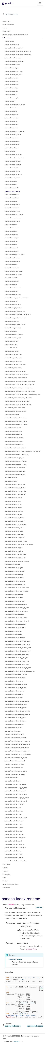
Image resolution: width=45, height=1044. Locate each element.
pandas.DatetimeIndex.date (14, 594)
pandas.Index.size (11, 94)
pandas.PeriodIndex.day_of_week (16, 788)
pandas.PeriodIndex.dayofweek (15, 784)
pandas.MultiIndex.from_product (15, 491)
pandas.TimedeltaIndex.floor (14, 764)
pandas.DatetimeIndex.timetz (14, 601)
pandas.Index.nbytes (12, 88)
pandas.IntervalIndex (12, 414)
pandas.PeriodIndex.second (14, 834)
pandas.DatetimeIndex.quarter (15, 628)
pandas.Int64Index (11, 344)
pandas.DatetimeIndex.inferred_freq (17, 664)
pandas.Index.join (11, 284)
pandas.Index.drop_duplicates (15, 131)
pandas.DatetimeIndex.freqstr (15, 638)
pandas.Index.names (12, 84)
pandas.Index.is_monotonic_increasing (18, 51)
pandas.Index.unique (12, 208)
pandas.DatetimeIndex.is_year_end (16, 658)
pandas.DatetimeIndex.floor (14, 694)
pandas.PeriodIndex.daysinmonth (16, 801)
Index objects (7, 38)
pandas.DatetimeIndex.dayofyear (16, 604)
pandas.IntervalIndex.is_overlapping (17, 454)
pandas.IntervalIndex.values (14, 444)
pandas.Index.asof (11, 301)
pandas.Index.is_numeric (13, 174)
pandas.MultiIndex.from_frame (15, 494)
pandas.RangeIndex (11, 341)
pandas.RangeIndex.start (13, 354)
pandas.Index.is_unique (13, 58)
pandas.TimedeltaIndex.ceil (14, 768)
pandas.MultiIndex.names (13, 498)
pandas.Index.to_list (11, 251)
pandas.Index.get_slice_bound (15, 324)
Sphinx (16, 1041)
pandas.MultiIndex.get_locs (14, 551)
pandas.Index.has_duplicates (14, 61)
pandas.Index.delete (11, 124)
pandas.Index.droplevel (12, 221)
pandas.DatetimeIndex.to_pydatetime (17, 714)
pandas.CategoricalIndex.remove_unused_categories (22, 394)
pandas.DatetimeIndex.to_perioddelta (17, 711)
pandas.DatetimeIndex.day (14, 574)
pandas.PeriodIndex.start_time (15, 837)
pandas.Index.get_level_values (15, 318)
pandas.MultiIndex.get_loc (13, 548)
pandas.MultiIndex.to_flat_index (15, 524)
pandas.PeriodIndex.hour (13, 814)
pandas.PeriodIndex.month (14, 824)
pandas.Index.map (11, 244)
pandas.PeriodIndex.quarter (14, 828)
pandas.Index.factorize (12, 141)
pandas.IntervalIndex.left (13, 428)
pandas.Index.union (11, 291)
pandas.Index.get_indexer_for (15, 311)
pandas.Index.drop (11, 128)
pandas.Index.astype (12, 238)
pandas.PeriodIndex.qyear (13, 831)
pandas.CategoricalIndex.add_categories (18, 388)
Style (4, 877)
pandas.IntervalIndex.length (14, 441)
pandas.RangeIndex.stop (13, 358)
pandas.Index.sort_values (13, 274)
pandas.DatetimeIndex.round (14, 691)
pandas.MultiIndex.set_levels (14, 518)
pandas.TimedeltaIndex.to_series (16, 758)
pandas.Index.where (11, 198)
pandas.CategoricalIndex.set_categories (18, 398)
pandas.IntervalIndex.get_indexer (16, 461)
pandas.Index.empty (11, 98)
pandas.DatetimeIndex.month (14, 571)
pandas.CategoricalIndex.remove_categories (20, 391)
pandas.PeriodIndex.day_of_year (16, 794)
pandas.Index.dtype (11, 68)
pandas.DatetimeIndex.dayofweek (16, 618)
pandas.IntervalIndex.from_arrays (16, 418)
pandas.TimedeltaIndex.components (17, 747)
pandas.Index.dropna (12, 228)
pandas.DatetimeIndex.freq (14, 634)
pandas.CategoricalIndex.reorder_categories (19, 384)
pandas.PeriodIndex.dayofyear (15, 791)
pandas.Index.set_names (13, 218)
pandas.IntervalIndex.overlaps (15, 471)
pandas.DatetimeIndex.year (14, 568)
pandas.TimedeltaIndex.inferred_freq (17, 751)
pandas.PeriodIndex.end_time (15, 804)
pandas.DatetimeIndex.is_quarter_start (18, 647)
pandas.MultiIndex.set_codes (14, 521)
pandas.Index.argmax (12, 118)
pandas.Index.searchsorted (14, 271)
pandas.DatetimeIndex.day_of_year (17, 608)
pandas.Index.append (12, 281)
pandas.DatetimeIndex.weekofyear (16, 611)
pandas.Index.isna (11, 231)
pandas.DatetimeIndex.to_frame (15, 721)
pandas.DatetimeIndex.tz (13, 631)
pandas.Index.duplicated (13, 134)
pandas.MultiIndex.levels (13, 501)
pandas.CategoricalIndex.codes (15, 371)
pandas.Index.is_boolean (13, 154)
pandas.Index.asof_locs (13, 304)
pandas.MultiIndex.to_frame (14, 528)
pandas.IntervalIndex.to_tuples (15, 474)
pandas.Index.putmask (12, 204)
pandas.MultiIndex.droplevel (14, 534)
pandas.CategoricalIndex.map (15, 408)
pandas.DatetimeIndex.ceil (14, 698)
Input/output (6, 21)
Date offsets (7, 864)
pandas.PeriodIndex (11, 777)
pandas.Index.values (12, 44)
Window (5, 867)
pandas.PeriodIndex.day (13, 781)
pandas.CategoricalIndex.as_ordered (17, 401)
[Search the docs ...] (22, 14)
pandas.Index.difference (13, 294)
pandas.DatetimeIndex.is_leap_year (17, 661)
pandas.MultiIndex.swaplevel (14, 538)
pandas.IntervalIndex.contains (15, 468)
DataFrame (6, 31)
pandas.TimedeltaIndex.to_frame (16, 771)
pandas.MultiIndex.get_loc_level (15, 554)
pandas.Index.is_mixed (12, 171)
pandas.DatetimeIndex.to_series (15, 718)
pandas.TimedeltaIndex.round (15, 761)
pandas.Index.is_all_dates (13, 74)
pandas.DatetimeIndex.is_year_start (17, 654)
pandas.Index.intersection (13, 288)
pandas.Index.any (11, 111)
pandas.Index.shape (11, 78)
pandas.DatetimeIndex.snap (14, 681)
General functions (8, 24)
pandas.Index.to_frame (12, 261)
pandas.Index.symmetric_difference (17, 298)
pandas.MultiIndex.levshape (14, 511)
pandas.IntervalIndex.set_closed (15, 464)
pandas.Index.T (10, 101)
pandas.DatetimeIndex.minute (15, 581)
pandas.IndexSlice (11, 481)
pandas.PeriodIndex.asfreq (14, 854)
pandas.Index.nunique (12, 211)
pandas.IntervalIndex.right (13, 431)
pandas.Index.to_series (12, 258)
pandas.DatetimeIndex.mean (14, 724)
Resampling (6, 874)
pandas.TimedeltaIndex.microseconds (17, 741)
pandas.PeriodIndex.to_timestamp (16, 861)
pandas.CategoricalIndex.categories (17, 374)
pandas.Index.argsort (12, 268)
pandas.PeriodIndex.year (13, 851)
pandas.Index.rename (12, 191)
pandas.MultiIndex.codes (13, 504)
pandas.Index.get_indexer (13, 308)
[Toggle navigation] (40, 3)
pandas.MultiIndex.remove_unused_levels (19, 544)
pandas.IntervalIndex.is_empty (15, 448)
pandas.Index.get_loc (12, 321)
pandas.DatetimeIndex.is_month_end (17, 644)
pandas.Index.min (11, 181)
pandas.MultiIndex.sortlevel (14, 531)
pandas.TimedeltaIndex (12, 731)
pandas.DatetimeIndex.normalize (16, 674)
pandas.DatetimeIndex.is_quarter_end (17, 651)
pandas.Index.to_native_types (15, 254)
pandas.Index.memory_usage (15, 104)
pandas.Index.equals (12, 138)
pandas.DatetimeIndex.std (13, 728)
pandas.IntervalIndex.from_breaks (16, 424)
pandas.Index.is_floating (13, 161)
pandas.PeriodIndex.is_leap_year (16, 817)
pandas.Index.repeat (12, 194)
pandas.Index (9, 41)
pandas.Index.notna (11, 234)
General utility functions (10, 884)
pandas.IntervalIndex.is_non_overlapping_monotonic (22, 451)
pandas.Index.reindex (12, 188)
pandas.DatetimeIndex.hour (14, 578)
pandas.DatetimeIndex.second (15, 584)
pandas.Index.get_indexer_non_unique (18, 314)
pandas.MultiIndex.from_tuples (15, 488)
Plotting (5, 881)
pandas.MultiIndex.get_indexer (15, 558)
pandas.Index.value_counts (14, 214)
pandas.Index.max (11, 184)
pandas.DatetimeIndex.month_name (17, 701)
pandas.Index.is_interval (13, 168)
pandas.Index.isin (11, 331)
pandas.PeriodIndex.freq (13, 807)
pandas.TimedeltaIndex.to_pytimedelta (18, 754)
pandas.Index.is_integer (13, 164)
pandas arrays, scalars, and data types (15, 34)
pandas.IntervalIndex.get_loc (14, 458)
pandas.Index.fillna (11, 224)
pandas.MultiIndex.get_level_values (17, 561)
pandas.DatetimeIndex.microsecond (17, 588)
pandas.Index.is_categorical (14, 158)
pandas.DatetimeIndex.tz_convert (16, 684)
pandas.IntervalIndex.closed (14, 438)
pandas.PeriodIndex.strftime (14, 858)
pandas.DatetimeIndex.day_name (16, 704)
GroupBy (5, 871)
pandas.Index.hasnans (12, 64)
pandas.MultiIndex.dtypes (13, 514)
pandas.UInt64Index (11, 348)
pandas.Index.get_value (13, 328)
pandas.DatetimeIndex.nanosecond (16, 591)
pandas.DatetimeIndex (12, 564)
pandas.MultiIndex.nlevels (13, 508)
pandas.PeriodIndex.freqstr (14, 811)
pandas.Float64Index (12, 351)
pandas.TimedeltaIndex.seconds (15, 738)
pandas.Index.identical (12, 144)
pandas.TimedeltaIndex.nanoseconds (17, 744)
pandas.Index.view (11, 264)
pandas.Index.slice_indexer (14, 334)
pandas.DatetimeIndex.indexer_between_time (20, 671)
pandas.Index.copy (11, 121)
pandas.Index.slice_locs (13, 338)
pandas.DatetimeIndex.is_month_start (17, 641)
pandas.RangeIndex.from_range (15, 364)
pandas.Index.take (11, 201)
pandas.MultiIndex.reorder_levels (16, 541)
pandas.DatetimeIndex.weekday (15, 624)
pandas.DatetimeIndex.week (14, 614)
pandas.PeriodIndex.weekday (15, 844)
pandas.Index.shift (11, 278)
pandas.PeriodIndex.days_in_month (17, 798)
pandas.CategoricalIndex (13, 368)
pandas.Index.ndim (11, 91)
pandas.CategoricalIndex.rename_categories (20, 381)
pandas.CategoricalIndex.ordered (16, 378)
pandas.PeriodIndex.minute (14, 821)
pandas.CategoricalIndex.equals (15, 411)
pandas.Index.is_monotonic (14, 48)
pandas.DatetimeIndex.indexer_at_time (18, 668)
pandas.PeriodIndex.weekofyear (15, 847)
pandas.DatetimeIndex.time (14, 598)
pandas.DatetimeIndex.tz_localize (16, 688)
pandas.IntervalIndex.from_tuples (16, 421)
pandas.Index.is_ (10, 151)
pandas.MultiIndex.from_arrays (15, 484)
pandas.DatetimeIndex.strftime (15, 677)
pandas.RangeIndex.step (13, 361)
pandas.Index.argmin (12, 114)
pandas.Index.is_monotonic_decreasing (18, 54)
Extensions (6, 888)
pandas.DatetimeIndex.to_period (16, 708)
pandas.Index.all (10, 108)
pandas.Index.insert (11, 148)
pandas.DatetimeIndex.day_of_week (17, 621)
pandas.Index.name (11, 81)
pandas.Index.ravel (11, 248)
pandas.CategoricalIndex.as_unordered (18, 404)
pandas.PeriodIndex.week (13, 841)
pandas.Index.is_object (12, 178)
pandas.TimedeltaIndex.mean (15, 774)
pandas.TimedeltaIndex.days (14, 734)
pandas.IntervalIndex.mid (13, 434)
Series (5, 28)
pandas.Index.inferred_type (14, 71)
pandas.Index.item (11, 241)
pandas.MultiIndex (11, 478)
